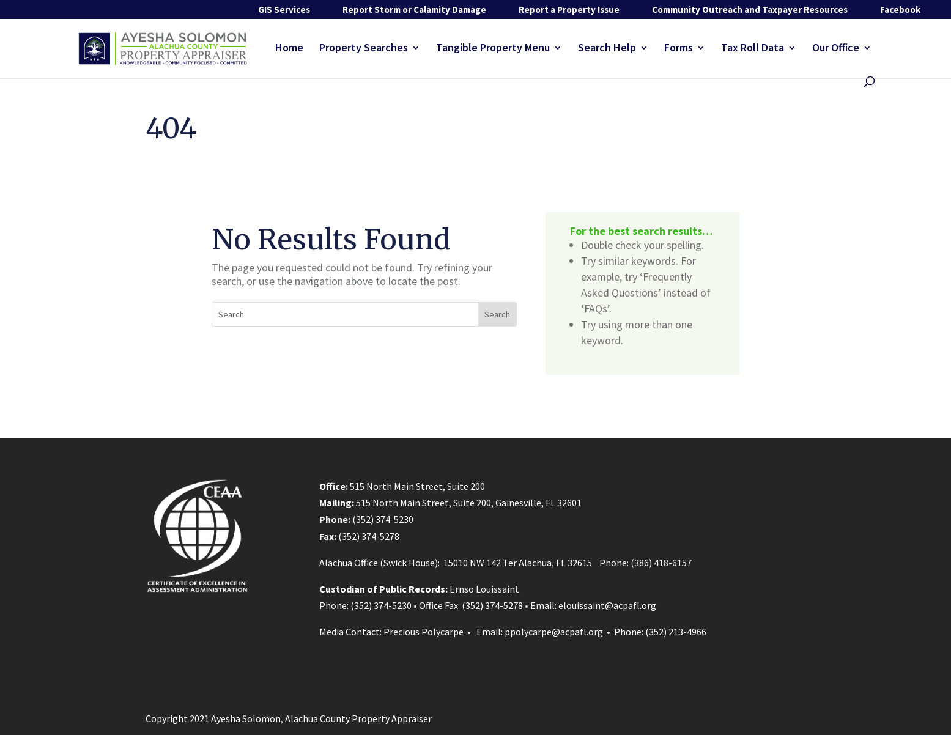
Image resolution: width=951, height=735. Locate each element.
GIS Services (284, 9)
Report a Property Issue (569, 9)
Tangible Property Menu (493, 48)
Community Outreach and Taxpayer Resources (750, 9)
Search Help (607, 48)
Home (289, 48)
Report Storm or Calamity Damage (414, 9)
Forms (678, 48)
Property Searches (363, 48)
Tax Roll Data (752, 48)
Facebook (900, 9)
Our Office (835, 48)
